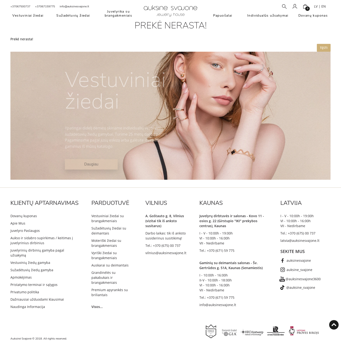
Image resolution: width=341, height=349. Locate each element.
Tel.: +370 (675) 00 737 (162, 245)
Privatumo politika (24, 292)
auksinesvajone (299, 260)
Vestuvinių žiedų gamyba (30, 262)
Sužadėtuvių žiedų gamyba (31, 270)
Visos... (97, 306)
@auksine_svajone (300, 287)
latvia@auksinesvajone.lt (299, 240)
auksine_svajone (299, 269)
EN (323, 6)
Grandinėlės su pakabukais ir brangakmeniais (104, 277)
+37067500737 (20, 6)
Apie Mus (17, 223)
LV (316, 6)
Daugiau (91, 164)
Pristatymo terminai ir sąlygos (34, 284)
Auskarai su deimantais (110, 265)
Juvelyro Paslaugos (25, 230)
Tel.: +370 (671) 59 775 (216, 250)
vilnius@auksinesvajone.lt (165, 253)
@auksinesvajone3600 (303, 279)
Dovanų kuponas (23, 216)
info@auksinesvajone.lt (74, 6)
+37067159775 (45, 6)
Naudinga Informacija (27, 306)
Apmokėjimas (21, 277)
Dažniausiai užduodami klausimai (37, 299)
